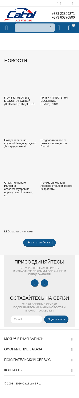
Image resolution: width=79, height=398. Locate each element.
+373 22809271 (63, 13)
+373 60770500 (63, 17)
